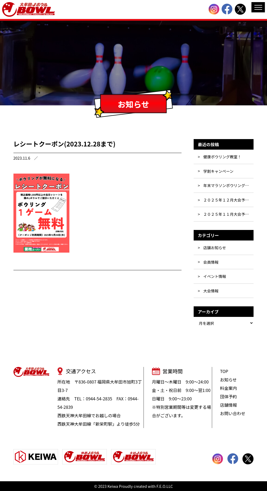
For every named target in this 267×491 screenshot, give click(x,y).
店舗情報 (228, 405)
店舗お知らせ (214, 247)
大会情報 (210, 290)
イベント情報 (214, 276)
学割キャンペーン (218, 171)
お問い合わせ (232, 413)
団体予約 (228, 396)
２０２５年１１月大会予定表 (227, 214)
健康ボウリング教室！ (222, 156)
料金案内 (228, 388)
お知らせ (228, 379)
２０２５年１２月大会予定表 (227, 200)
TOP (224, 371)
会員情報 (210, 262)
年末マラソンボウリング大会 (227, 185)
